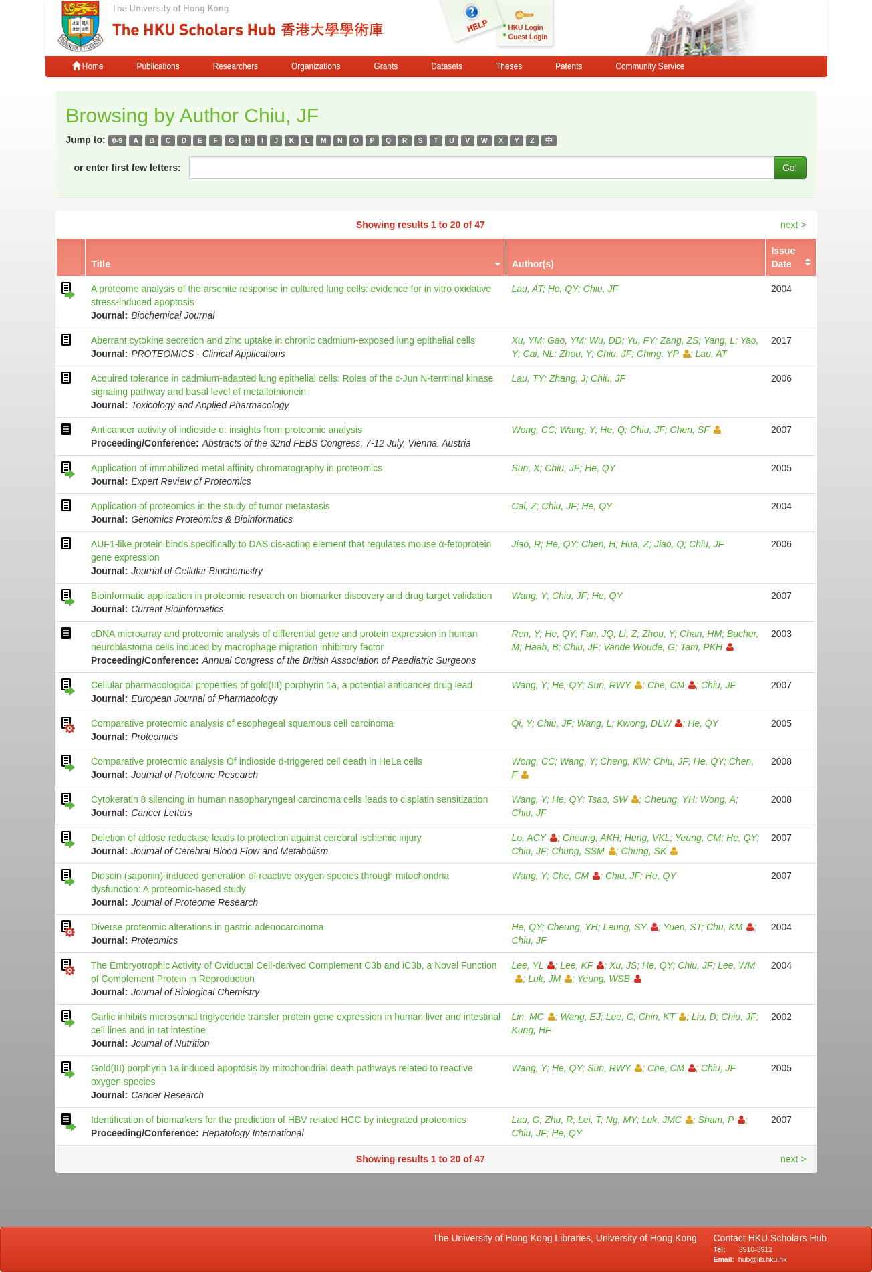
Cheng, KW (624, 761)
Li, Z (628, 633)
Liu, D (704, 1016)
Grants (386, 66)
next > (793, 224)
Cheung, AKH (591, 837)
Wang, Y (577, 429)
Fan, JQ (596, 633)
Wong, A (718, 799)
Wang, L (594, 723)
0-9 (117, 140)
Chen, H (598, 544)
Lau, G (525, 1119)
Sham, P (722, 1119)
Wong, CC (533, 429)
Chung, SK (649, 851)
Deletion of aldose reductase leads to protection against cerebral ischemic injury (256, 837)
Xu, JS (623, 965)
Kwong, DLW (649, 723)
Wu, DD (605, 340)
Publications (158, 66)
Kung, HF (531, 1030)
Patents (568, 66)
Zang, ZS (679, 340)
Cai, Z (523, 506)
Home (88, 66)
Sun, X (525, 468)
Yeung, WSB (609, 978)
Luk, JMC (667, 1119)
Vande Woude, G (639, 647)
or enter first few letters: (127, 167)
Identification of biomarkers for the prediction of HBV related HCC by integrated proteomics (278, 1119)
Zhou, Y (575, 353)
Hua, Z (635, 544)
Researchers (235, 66)
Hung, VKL (647, 837)
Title (100, 264)
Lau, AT (526, 288)
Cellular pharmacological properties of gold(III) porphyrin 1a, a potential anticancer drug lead (281, 685)
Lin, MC (533, 1016)
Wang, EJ (580, 1016)
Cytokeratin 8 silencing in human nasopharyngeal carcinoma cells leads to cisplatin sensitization (289, 799)
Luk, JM (550, 978)
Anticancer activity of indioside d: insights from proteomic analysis (226, 429)
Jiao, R (526, 544)
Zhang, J (567, 378)
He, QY (563, 288)
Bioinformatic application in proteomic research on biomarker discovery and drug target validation (291, 595)
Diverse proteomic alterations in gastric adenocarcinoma (207, 927)
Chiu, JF (600, 288)
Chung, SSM (583, 851)
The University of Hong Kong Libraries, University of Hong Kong (567, 1238)
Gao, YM (565, 340)
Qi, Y (521, 723)
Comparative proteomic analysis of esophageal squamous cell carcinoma (242, 723)
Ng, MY (621, 1119)
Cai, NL (539, 353)
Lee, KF (582, 965)
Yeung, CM (698, 837)
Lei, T (589, 1119)
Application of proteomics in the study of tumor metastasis (210, 506)
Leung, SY (630, 927)
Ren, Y (525, 633)
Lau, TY (527, 378)
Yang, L (719, 340)
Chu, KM (730, 927)
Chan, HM (701, 633)
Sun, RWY (614, 685)
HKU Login (525, 27)
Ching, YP (663, 353)
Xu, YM (526, 340)
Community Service (649, 66)
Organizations (315, 66)
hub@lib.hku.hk (762, 1259)
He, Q (612, 429)
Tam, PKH (707, 647)
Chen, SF (695, 429)
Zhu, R (559, 1119)
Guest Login (528, 37)
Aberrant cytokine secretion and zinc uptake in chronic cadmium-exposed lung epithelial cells (283, 340)
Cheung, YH (669, 799)
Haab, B (542, 647)
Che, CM (671, 685)
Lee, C (619, 1016)
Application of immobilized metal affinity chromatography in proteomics (236, 468)
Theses (509, 66)
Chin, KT (662, 1016)
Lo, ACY (534, 837)
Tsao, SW (613, 799)
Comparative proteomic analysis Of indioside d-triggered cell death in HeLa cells (256, 761)
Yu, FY (641, 340)
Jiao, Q (669, 544)
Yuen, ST (682, 927)
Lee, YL (533, 965)
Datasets (446, 66)
